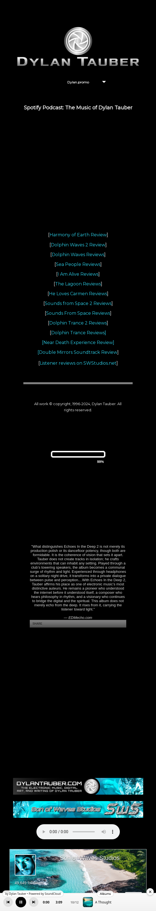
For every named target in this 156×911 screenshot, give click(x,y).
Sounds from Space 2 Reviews (78, 303)
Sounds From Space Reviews (78, 313)
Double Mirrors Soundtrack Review (78, 352)
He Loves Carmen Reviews (78, 293)
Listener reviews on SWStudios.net (78, 363)
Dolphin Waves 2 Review (78, 244)
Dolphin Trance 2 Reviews (78, 323)
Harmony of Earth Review (78, 234)
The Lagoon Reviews (78, 284)
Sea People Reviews (78, 264)
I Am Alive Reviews (78, 274)
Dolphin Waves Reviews (78, 254)
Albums (105, 894)
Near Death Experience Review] (78, 342)
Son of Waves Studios (90, 857)
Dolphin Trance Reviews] (78, 332)
